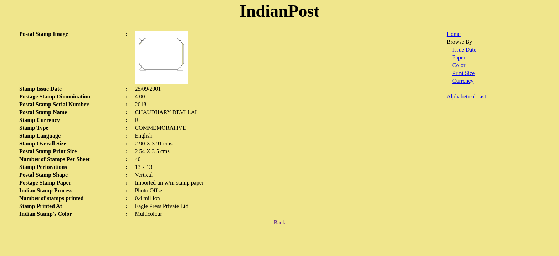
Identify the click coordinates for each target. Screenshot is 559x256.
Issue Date (464, 50)
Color (458, 65)
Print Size (463, 73)
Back (280, 222)
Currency (463, 81)
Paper (458, 57)
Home (454, 34)
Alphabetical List (466, 97)
